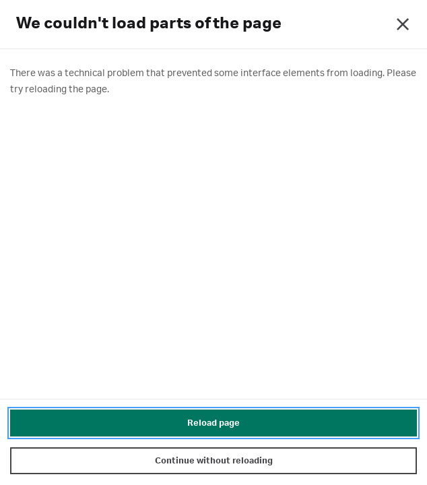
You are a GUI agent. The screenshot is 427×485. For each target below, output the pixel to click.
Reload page (213, 423)
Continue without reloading (214, 460)
